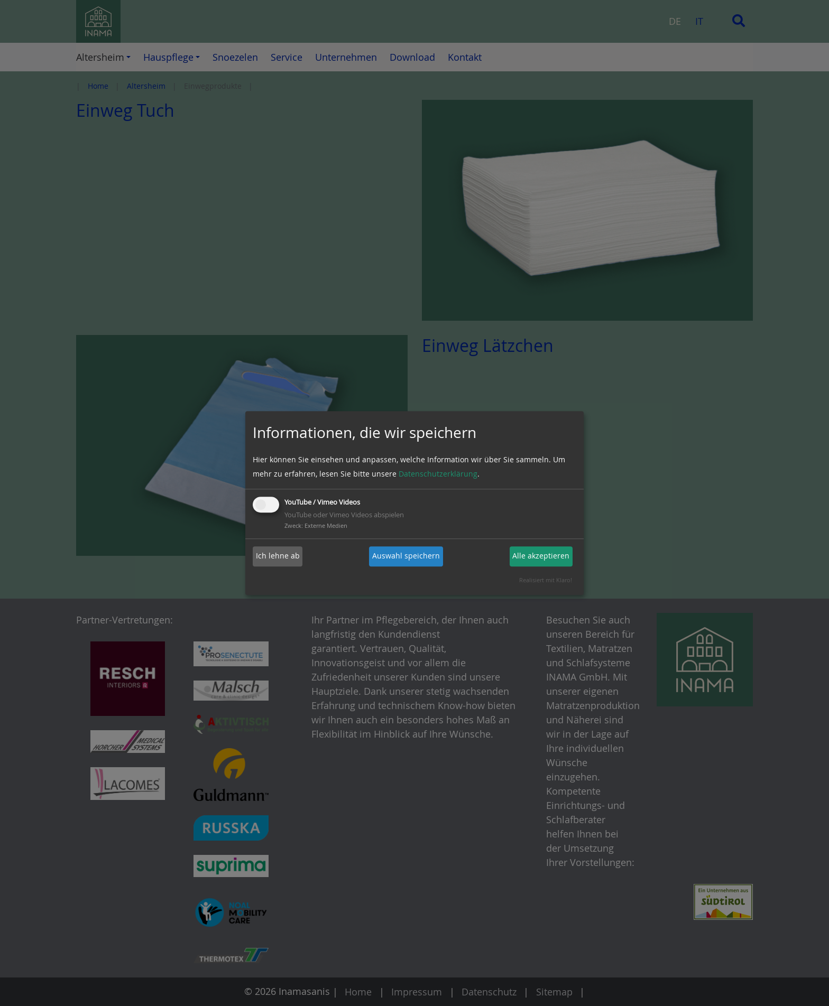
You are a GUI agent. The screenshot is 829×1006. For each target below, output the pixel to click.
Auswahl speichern (406, 556)
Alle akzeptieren (540, 556)
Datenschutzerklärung (438, 474)
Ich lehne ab (278, 556)
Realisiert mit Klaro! (545, 580)
